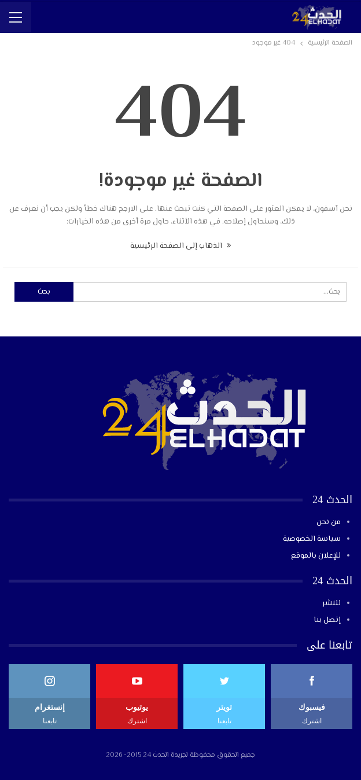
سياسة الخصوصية (312, 539)
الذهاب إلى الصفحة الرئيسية (180, 246)
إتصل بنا (327, 620)
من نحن (328, 522)
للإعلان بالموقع (316, 556)
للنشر (331, 603)
